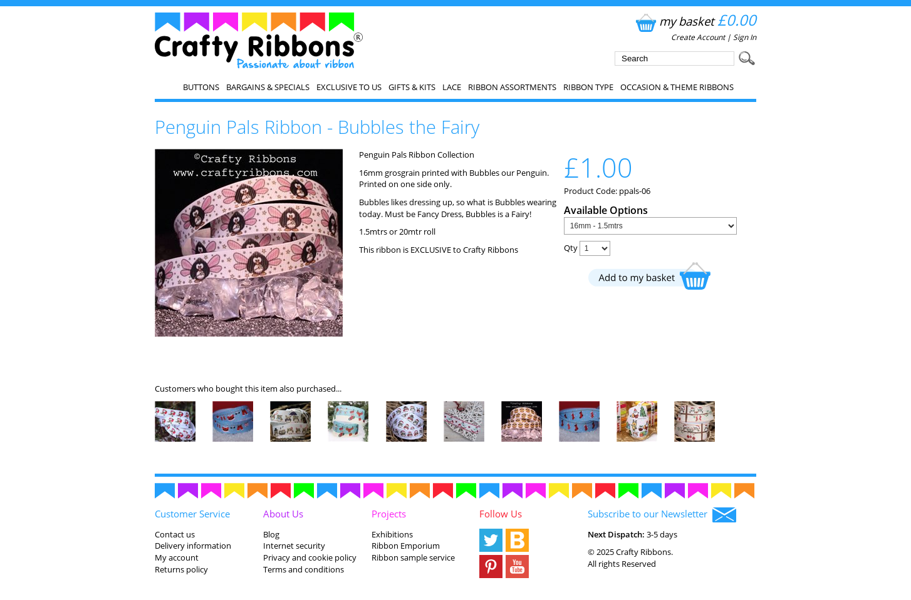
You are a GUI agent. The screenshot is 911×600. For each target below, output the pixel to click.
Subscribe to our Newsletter (662, 514)
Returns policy (181, 569)
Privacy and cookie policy (310, 557)
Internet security (294, 545)
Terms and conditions (303, 569)
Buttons (201, 87)
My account (177, 557)
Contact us (175, 534)
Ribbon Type (588, 87)
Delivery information (193, 545)
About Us (283, 513)
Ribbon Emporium (406, 545)
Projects (389, 513)
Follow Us (500, 513)
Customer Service (192, 513)
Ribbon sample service (413, 557)
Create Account (698, 37)
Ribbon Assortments (512, 87)
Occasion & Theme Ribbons (677, 87)
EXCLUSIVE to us (349, 87)
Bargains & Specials (268, 87)
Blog (271, 534)
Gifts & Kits (411, 87)
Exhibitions (392, 534)
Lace (451, 87)
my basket (694, 21)
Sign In (744, 37)
